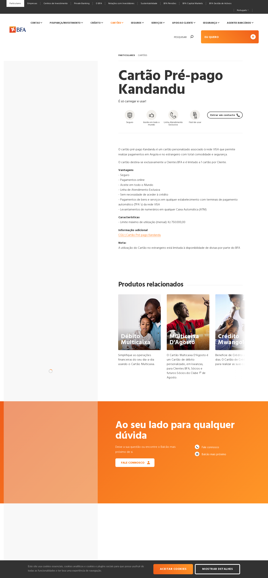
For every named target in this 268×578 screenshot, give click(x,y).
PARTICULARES (126, 55)
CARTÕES (142, 55)
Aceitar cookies (173, 569)
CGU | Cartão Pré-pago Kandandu (139, 235)
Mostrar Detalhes (217, 569)
